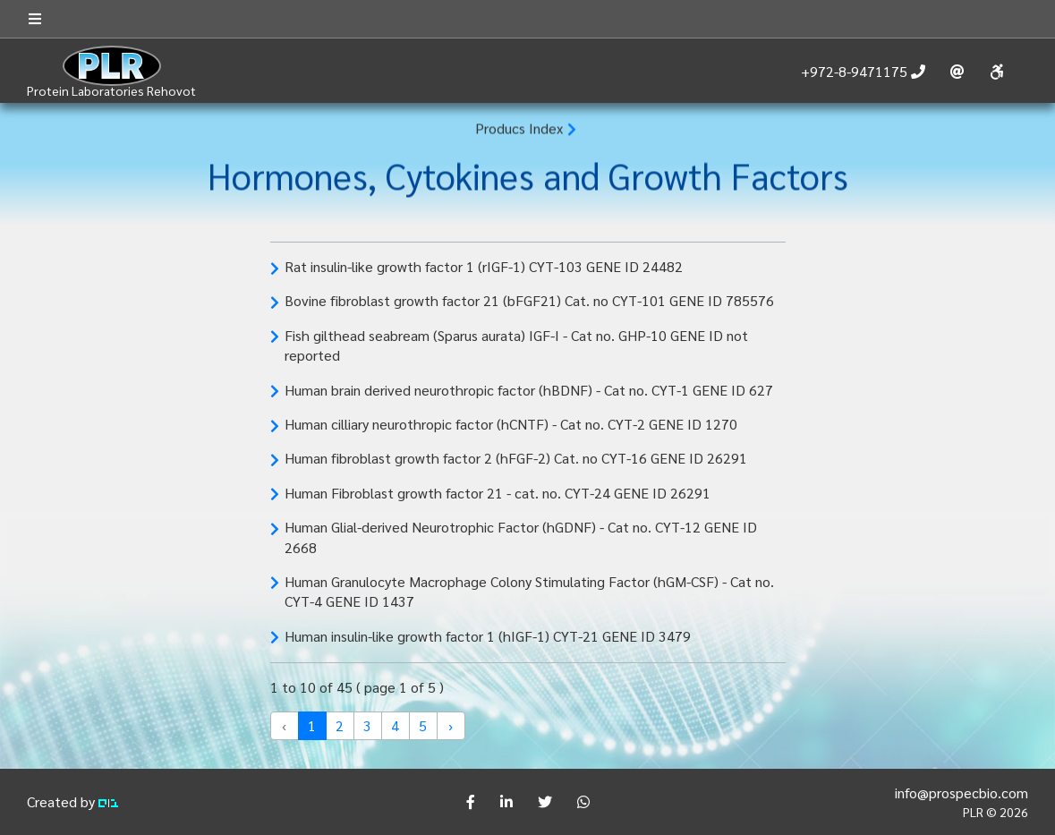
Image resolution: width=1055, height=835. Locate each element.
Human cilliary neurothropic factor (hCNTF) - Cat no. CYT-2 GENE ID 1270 (511, 423)
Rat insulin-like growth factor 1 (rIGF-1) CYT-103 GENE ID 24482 (484, 266)
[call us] (863, 71)
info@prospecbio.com (961, 792)
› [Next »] (450, 725)
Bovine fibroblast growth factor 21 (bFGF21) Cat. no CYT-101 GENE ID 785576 (529, 300)
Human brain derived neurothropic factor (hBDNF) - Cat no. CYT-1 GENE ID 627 (529, 389)
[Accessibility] (996, 72)
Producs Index (519, 128)
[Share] (470, 802)
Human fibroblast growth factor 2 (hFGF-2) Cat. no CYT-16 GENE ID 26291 (516, 457)
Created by (72, 801)
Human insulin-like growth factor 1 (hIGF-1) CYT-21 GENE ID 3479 (488, 635)
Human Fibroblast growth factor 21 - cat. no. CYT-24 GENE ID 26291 (497, 492)
